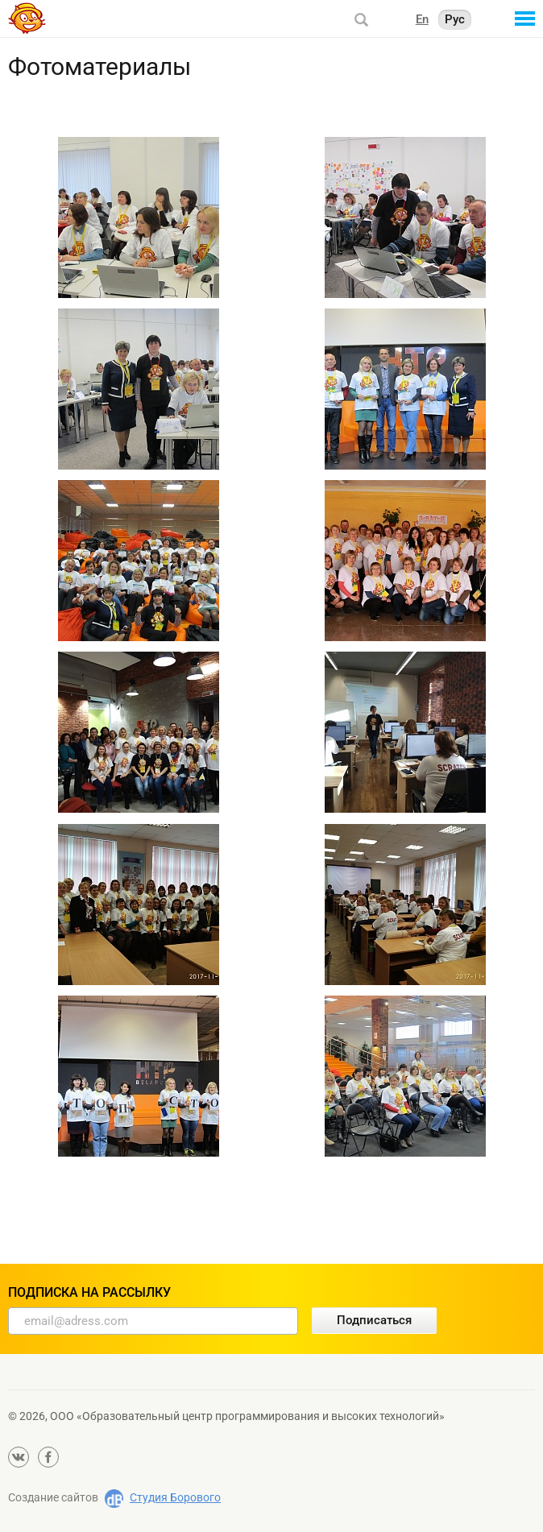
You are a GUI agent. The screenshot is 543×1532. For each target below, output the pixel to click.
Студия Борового (175, 1497)
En (422, 19)
